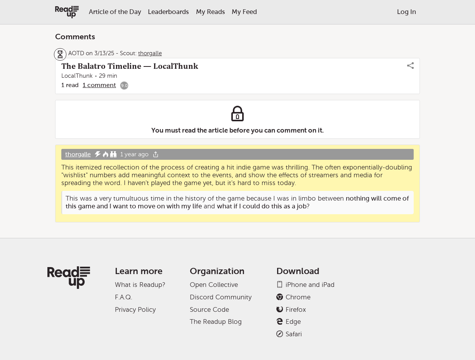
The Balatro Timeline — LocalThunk (129, 66)
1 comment (99, 85)
